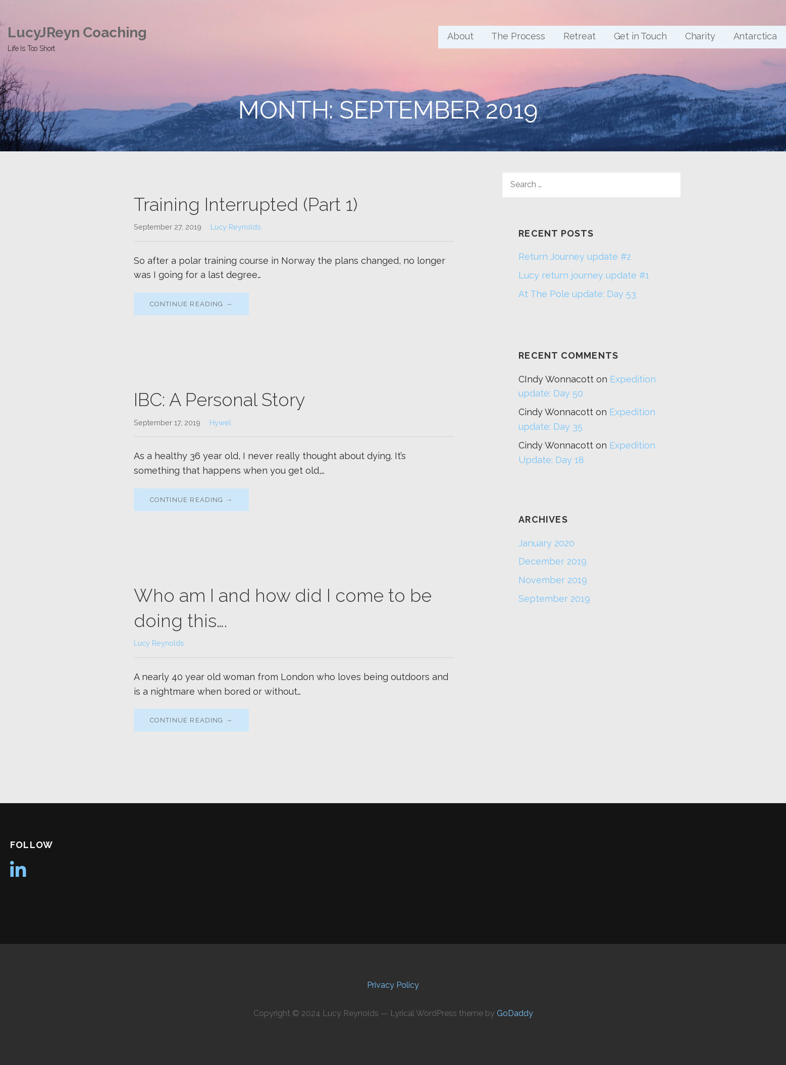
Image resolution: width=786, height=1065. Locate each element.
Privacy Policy (393, 985)
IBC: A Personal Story (219, 399)
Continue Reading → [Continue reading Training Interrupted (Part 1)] (191, 304)
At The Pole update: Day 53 (577, 294)
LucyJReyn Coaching (77, 32)
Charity (700, 36)
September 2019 (554, 598)
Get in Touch (640, 36)
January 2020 (546, 543)
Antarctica (755, 36)
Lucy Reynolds (236, 226)
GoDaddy (515, 1013)
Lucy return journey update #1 (583, 275)
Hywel (220, 422)
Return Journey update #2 (574, 256)
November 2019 (552, 580)
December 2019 (552, 561)
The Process (518, 36)
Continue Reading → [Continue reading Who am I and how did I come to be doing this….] (191, 720)
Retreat (579, 36)
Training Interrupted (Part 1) (245, 204)
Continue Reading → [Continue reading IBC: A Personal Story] (191, 499)
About (460, 36)
